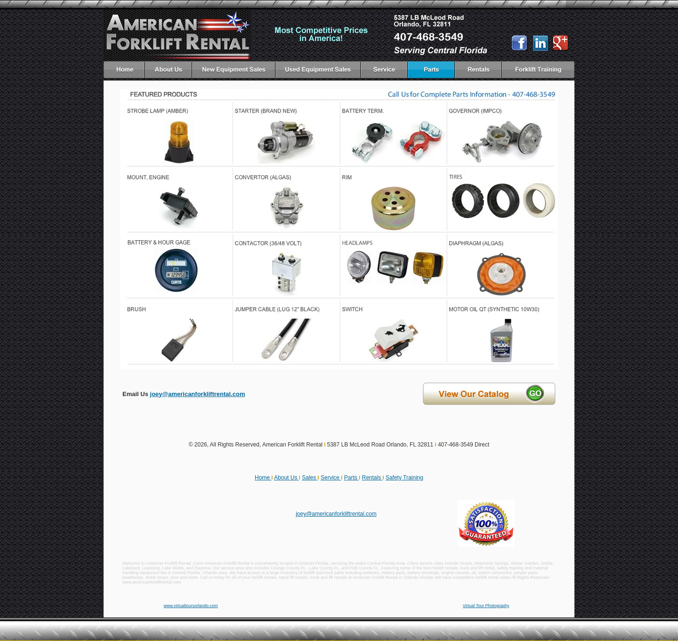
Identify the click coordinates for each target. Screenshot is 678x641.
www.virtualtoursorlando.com (191, 605)
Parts (351, 477)
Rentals (372, 477)
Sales (309, 477)
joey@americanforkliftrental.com (197, 394)
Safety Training (404, 477)
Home (263, 477)
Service (331, 477)
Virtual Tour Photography (486, 605)
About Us (286, 477)
